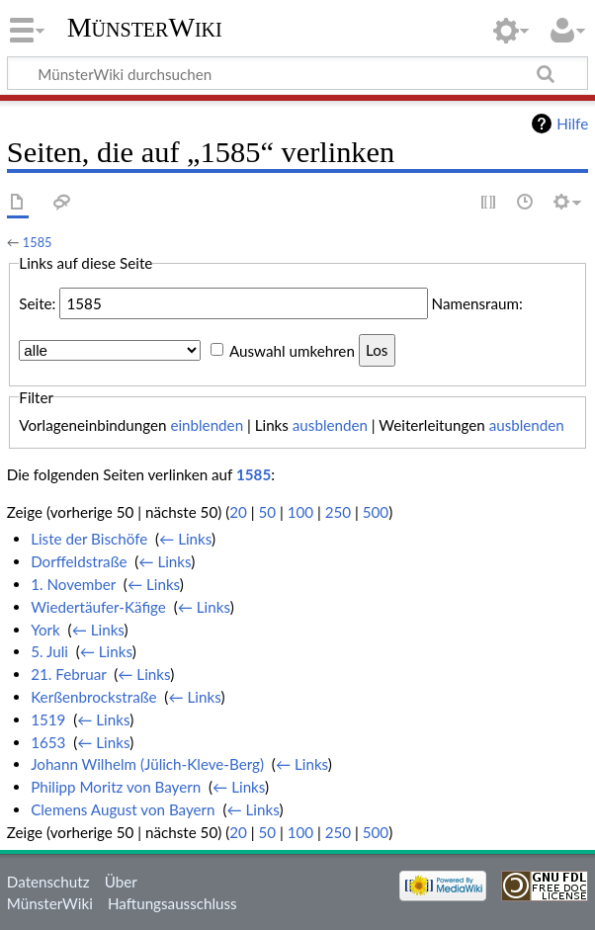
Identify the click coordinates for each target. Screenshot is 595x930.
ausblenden (330, 425)
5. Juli (49, 651)
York (45, 629)
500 (375, 512)
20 (238, 512)
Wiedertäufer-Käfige (98, 607)
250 (338, 512)
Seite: (37, 303)
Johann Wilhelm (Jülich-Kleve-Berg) (147, 764)
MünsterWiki (144, 27)
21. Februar (68, 674)
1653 (48, 742)
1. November (73, 584)
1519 (48, 719)
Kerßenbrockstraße (93, 697)
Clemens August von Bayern (122, 809)
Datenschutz (48, 881)
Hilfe (572, 123)
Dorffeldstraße (79, 561)
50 (267, 512)
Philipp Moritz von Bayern (116, 787)
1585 (37, 242)
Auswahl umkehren (292, 350)
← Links (185, 539)
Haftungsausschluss (172, 903)
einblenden (206, 425)
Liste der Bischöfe (89, 539)
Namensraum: (477, 303)
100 (300, 512)
